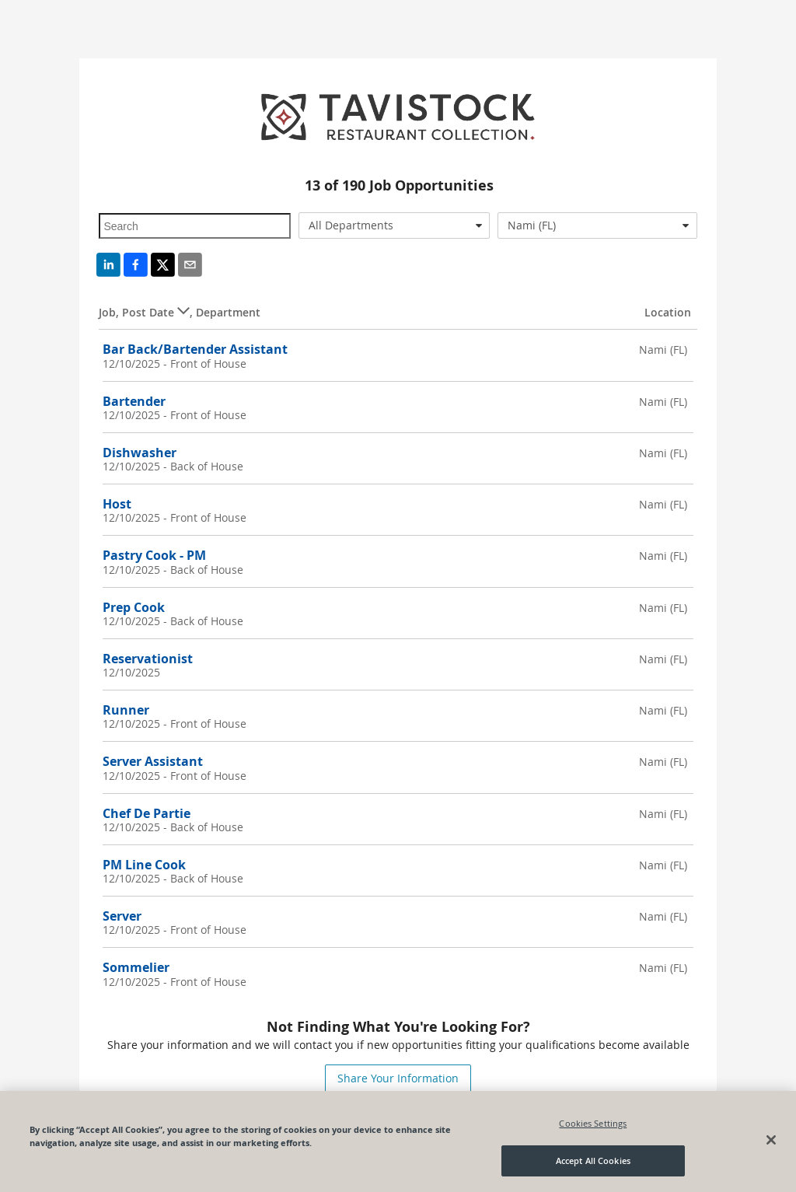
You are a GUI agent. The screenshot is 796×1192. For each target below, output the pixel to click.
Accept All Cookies (593, 1161)
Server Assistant (153, 761)
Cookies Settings (593, 1123)
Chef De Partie (146, 813)
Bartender (134, 401)
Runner (126, 709)
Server (122, 916)
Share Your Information (398, 1078)
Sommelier (136, 967)
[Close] (771, 1140)
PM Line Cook (144, 864)
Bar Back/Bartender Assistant (195, 349)
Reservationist (148, 658)
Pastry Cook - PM (154, 555)
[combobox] (394, 225)
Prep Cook (134, 607)
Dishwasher (139, 452)
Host (117, 503)
